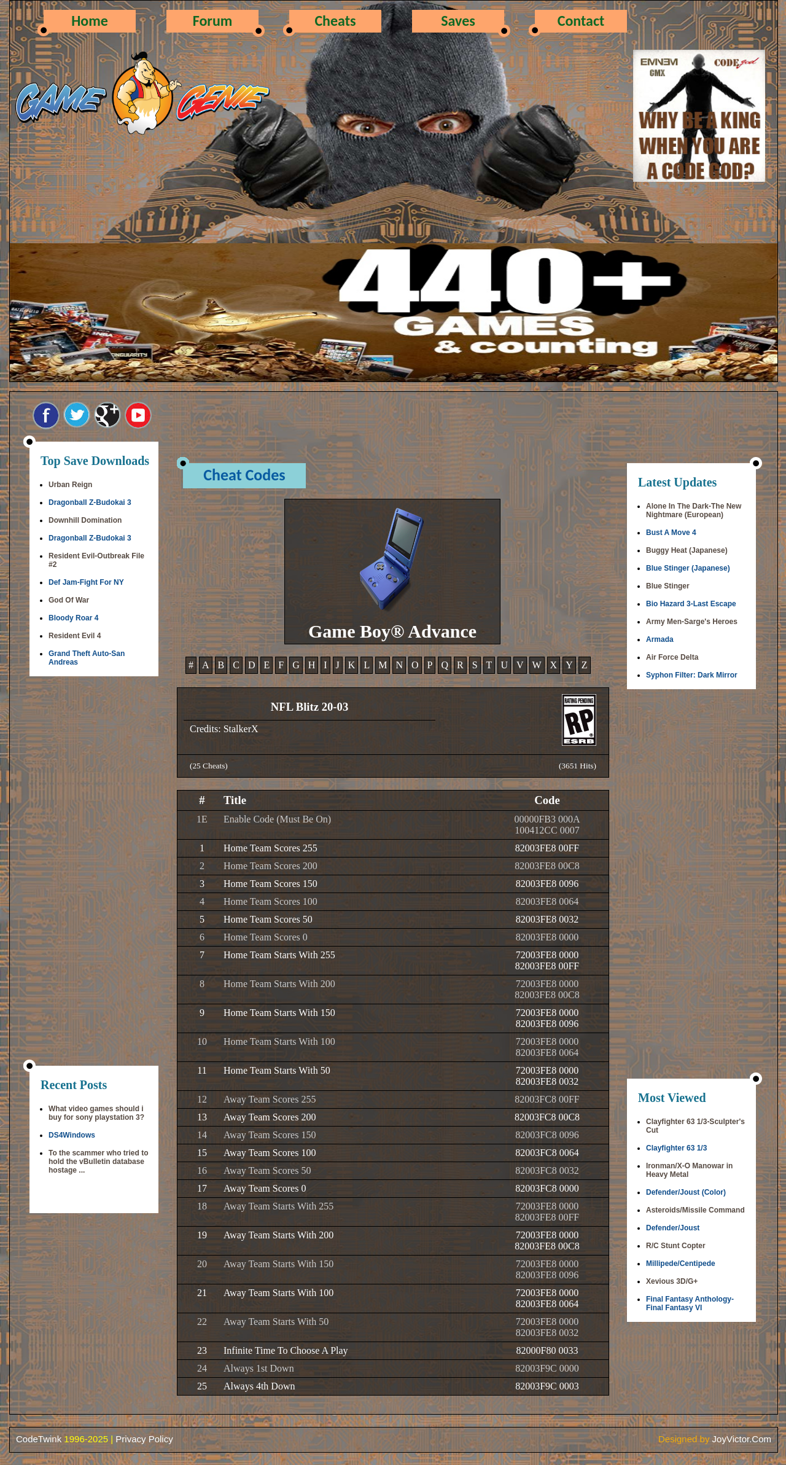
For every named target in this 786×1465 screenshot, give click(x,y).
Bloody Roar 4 (73, 618)
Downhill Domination (85, 520)
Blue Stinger (668, 586)
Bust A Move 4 (671, 532)
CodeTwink (38, 1439)
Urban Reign (70, 484)
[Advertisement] (94, 872)
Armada (660, 639)
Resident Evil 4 (75, 635)
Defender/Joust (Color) (686, 1192)
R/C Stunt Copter (676, 1245)
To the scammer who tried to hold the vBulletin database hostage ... (98, 1161)
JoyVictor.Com (741, 1439)
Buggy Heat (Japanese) (687, 550)
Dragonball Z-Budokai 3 (90, 502)
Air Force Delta (672, 657)
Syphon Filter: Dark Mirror (691, 675)
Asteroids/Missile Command (695, 1210)
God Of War (69, 600)
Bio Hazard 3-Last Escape (691, 604)
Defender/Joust (672, 1228)
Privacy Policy (144, 1439)
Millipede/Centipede (680, 1263)
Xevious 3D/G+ (672, 1281)
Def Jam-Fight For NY (86, 582)
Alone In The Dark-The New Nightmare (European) (693, 510)
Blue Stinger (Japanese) (688, 568)
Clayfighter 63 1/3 (676, 1148)
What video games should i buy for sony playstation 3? (96, 1113)
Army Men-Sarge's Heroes (691, 621)
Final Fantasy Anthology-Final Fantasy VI (690, 1303)
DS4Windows (72, 1135)
